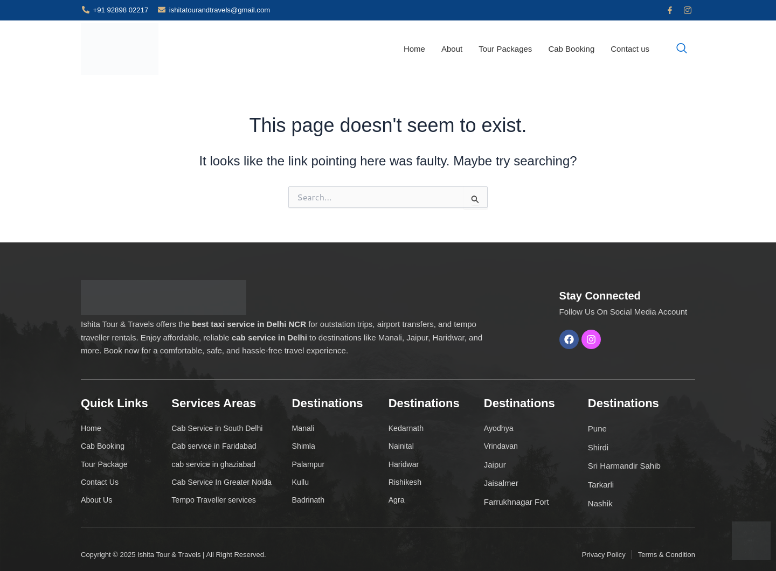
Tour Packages (505, 48)
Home (414, 48)
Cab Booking (571, 48)
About (451, 48)
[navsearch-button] (681, 49)
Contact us (630, 48)
